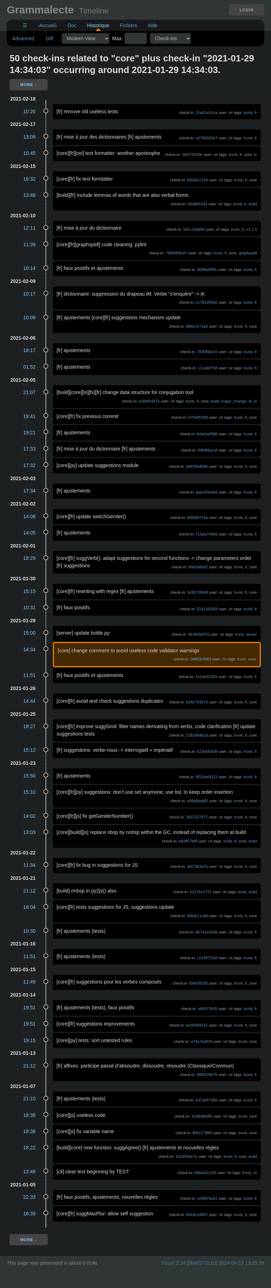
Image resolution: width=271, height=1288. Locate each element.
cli (255, 1173)
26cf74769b (192, 154)
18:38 (29, 1115)
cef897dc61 (207, 1198)
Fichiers (128, 25)
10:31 (29, 607)
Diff (49, 38)
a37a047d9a (206, 1100)
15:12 (29, 750)
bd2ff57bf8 (188, 841)
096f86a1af (207, 450)
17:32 (29, 465)
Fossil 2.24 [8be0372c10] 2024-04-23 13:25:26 (213, 1263)
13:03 (29, 832)
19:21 (29, 432)
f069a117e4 (197, 180)
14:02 (29, 816)
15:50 (29, 776)
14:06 (29, 516)
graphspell (248, 253)
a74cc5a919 (201, 1041)
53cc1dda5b (194, 229)
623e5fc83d (207, 751)
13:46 (29, 195)
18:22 (29, 1147)
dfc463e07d (198, 634)
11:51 (29, 675)
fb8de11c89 (197, 916)
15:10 (29, 792)
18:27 (29, 726)
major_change (234, 401)
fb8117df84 (202, 1133)
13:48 (29, 1171)
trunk (247, 112)
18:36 (29, 1131)
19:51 (29, 1007)
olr (230, 112)
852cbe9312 (207, 777)
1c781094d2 (207, 302)
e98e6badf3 (197, 801)
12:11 (29, 228)
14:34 (29, 649)
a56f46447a (149, 401)
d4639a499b (197, 466)
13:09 (29, 137)
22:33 (29, 1197)
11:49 (29, 982)
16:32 (29, 179)
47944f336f (198, 417)
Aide (153, 25)
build (253, 204)
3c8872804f (197, 592)
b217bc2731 (201, 892)
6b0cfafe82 (198, 567)
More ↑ (28, 85)
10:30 (29, 931)
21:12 (29, 891)
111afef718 (207, 368)
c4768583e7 (207, 138)
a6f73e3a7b (197, 866)
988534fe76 (207, 1074)
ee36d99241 (197, 1025)
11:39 (29, 244)
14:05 (29, 533)
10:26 (29, 111)
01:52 (29, 367)
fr (255, 112)
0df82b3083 (200, 659)
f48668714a (197, 517)
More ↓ (28, 1240)
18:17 (29, 350)
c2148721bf (207, 958)
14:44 (29, 701)
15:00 (29, 633)
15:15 (29, 591)
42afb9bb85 (201, 1116)
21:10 (29, 1098)
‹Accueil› (47, 25)
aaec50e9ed (207, 492)
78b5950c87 (177, 253)
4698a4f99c (207, 269)
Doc (72, 25)
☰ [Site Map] (25, 25)
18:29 (29, 558)
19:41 (29, 416)
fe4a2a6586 (207, 434)
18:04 (29, 907)
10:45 (29, 153)
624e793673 (197, 702)
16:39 (29, 1213)
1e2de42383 (206, 677)
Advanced (23, 38)
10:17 (29, 294)
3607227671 (197, 817)
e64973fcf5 (207, 1008)
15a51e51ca (207, 112)
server (251, 634)
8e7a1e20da (206, 932)
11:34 (29, 865)
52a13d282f (207, 609)
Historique (98, 25)
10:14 (29, 268)
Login (247, 10)
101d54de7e (186, 1156)
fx (250, 401)
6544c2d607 (197, 1215)
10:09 (29, 317)
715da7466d (206, 534)
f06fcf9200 (198, 983)
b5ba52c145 (205, 1173)
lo (255, 154)
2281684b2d (197, 735)
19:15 (29, 1040)
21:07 (29, 392)
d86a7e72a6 (197, 326)
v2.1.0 (251, 229)
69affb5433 (197, 204)
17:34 (29, 491)
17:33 (29, 449)
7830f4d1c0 (207, 352)
